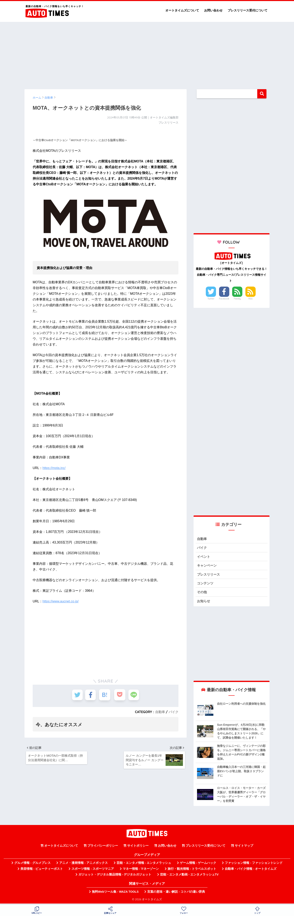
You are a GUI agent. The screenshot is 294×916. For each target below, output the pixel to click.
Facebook (224, 298)
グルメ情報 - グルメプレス (32, 864)
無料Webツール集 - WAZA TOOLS (115, 893)
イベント (204, 557)
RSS (250, 298)
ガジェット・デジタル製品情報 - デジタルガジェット (114, 876)
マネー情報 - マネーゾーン (141, 870)
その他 (202, 593)
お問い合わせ (213, 10)
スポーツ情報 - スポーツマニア (92, 870)
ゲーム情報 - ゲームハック (198, 864)
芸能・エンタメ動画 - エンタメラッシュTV (189, 876)
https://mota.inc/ (54, 468)
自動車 (160, 712)
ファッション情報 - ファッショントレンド (254, 864)
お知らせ (204, 602)
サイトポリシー (138, 847)
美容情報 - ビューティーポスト (41, 870)
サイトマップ (244, 847)
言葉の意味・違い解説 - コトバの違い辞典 (176, 893)
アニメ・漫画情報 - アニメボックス (83, 864)
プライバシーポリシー (102, 847)
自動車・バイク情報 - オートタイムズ (250, 870)
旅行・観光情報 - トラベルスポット (192, 870)
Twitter (210, 298)
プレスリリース (209, 575)
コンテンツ (205, 584)
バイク (173, 712)
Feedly (237, 298)
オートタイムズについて (182, 10)
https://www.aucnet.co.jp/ (60, 601)
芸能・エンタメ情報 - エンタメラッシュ (144, 864)
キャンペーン (207, 566)
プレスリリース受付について (247, 10)
